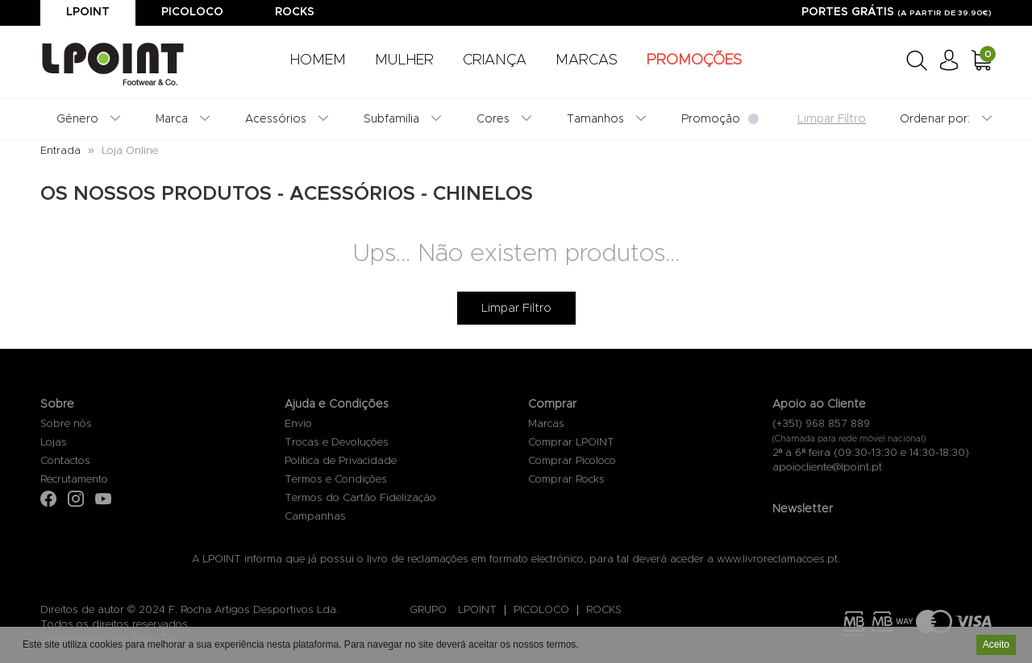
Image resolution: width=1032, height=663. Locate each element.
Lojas (53, 442)
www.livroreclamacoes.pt (777, 559)
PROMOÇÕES (694, 60)
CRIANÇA (494, 60)
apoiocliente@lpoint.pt (827, 467)
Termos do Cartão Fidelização (360, 498)
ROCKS (604, 610)
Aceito (996, 646)
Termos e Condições (336, 479)
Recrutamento (74, 479)
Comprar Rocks (566, 479)
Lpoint (88, 12)
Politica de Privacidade (341, 461)
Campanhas (315, 517)
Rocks (294, 12)
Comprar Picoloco (572, 461)
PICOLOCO (541, 610)
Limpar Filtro (516, 308)
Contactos (65, 461)
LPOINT (477, 610)
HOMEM (318, 60)
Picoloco (192, 12)
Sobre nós (66, 424)
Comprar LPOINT (571, 442)
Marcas (546, 424)
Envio (298, 424)
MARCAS (587, 60)
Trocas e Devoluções (337, 442)
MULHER (404, 60)
